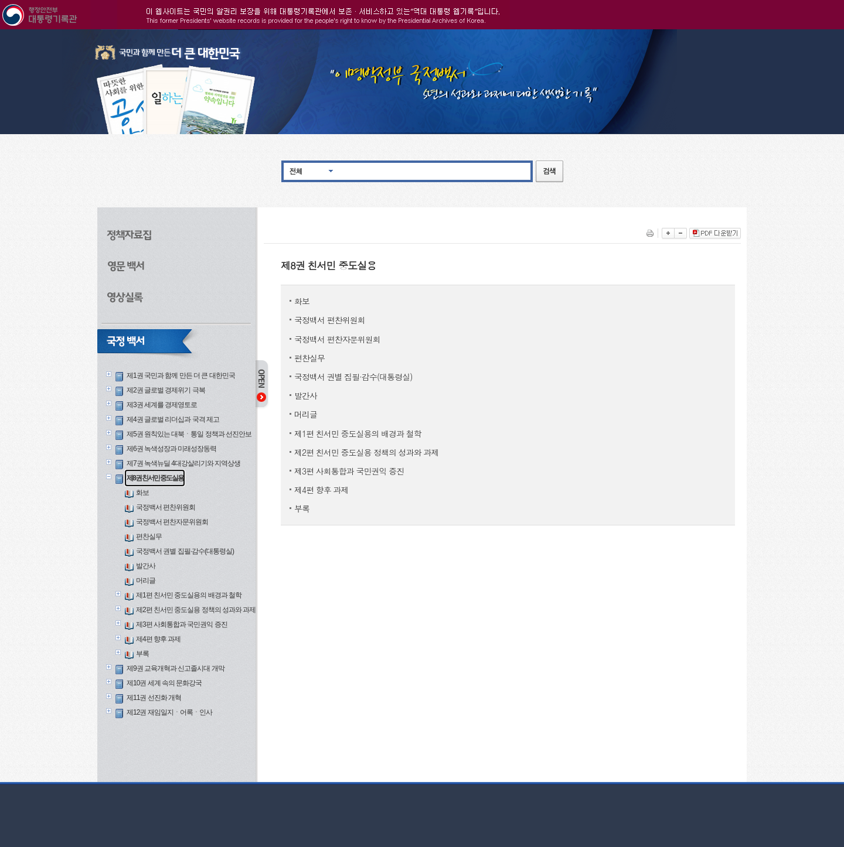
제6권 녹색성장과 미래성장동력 (171, 449)
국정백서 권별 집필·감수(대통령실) (185, 551)
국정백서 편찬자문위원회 (172, 522)
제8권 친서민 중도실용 (155, 478)
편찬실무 (149, 536)
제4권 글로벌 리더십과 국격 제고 (173, 419)
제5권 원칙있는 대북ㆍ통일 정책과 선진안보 (189, 434)
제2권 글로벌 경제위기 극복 (166, 390)
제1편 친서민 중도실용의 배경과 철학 (188, 595)
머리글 (145, 580)
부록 (142, 654)
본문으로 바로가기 (0, 29)
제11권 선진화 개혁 (154, 698)
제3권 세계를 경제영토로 (162, 405)
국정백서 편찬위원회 (165, 507)
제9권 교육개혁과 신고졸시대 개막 (175, 668)
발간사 (145, 566)
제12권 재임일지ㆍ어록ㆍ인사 (169, 712)
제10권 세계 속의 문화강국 (164, 683)
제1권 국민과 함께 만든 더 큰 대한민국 (181, 375)
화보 (142, 493)
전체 (296, 171)
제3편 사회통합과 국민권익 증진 (181, 624)
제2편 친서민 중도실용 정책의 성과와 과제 (196, 610)
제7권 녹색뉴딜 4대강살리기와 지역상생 (183, 463)
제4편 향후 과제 (158, 639)
